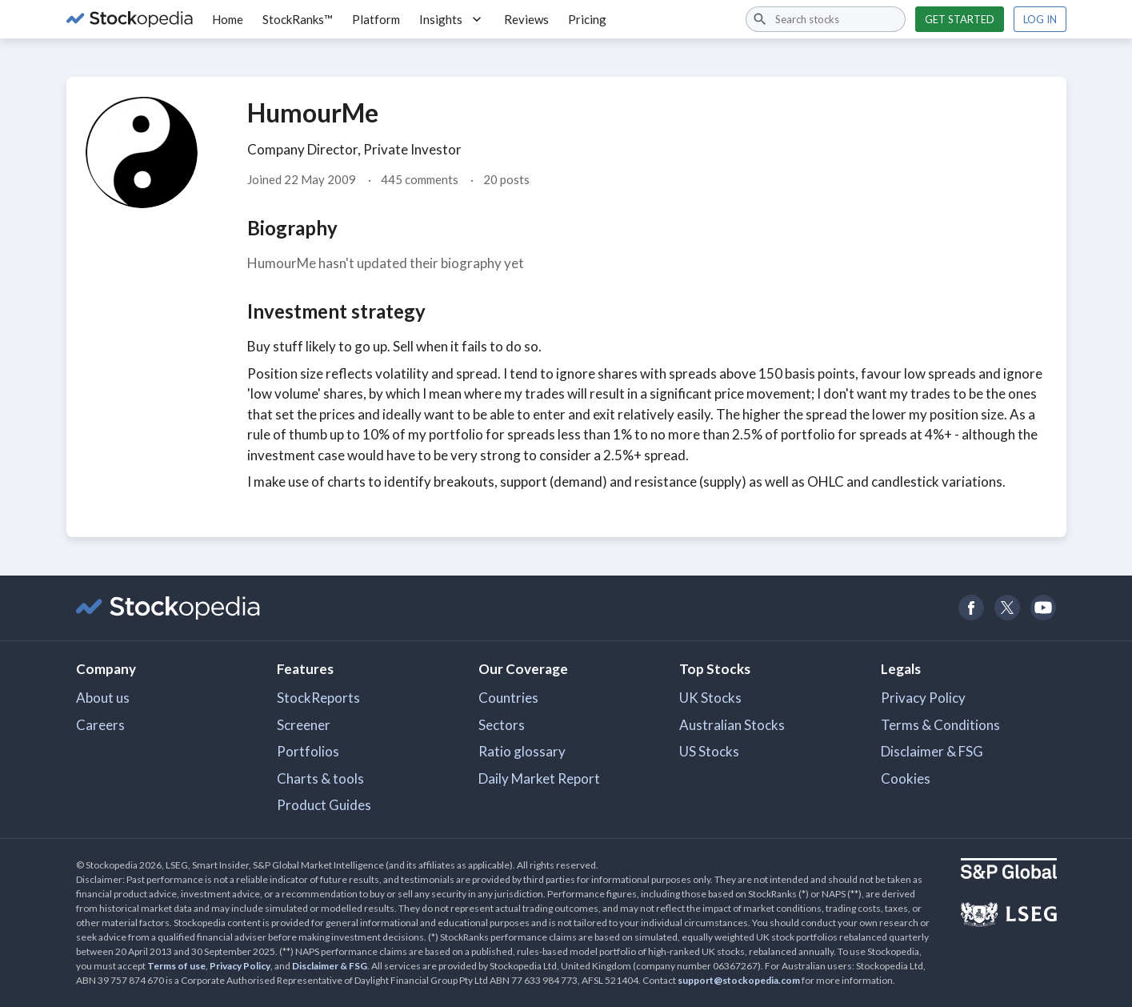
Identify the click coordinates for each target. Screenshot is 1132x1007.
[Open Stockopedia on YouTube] (1043, 608)
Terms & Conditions (940, 724)
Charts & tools (320, 778)
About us (103, 697)
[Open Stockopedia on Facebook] (971, 608)
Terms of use (176, 966)
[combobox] (826, 19)
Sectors (501, 724)
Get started (959, 19)
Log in (1040, 19)
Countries (508, 697)
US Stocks (709, 751)
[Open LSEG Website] (1009, 916)
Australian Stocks (732, 724)
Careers (100, 724)
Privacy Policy (923, 697)
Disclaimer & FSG (932, 751)
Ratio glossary (522, 751)
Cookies (905, 778)
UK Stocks (710, 697)
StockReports (318, 697)
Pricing (587, 19)
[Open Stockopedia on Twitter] (1007, 608)
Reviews (526, 19)
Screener (303, 724)
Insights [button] (452, 19)
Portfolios (308, 751)
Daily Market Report (539, 778)
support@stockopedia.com (739, 980)
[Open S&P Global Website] (1009, 870)
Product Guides (324, 804)
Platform (376, 19)
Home (227, 19)
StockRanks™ (297, 19)
